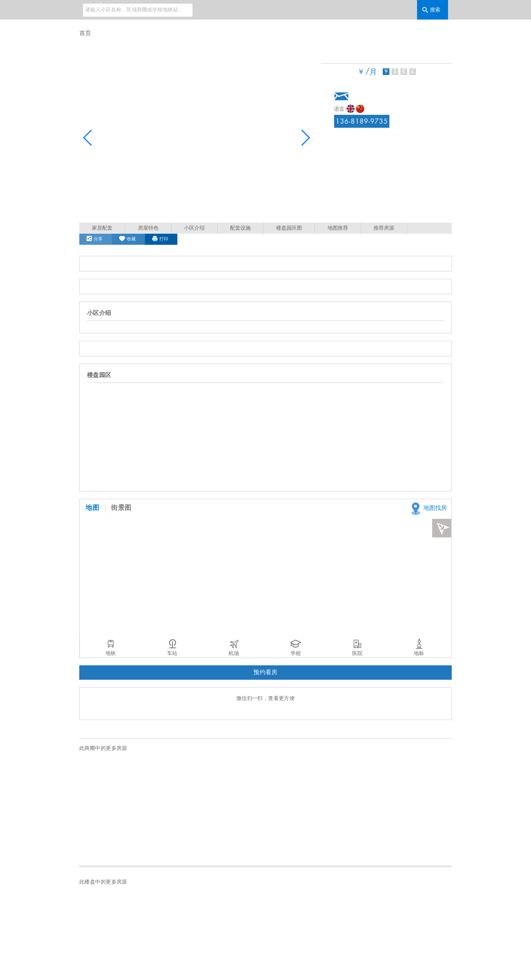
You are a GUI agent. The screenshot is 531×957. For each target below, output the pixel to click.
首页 (85, 33)
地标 (419, 653)
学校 (296, 653)
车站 (172, 653)
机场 (234, 653)
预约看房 (265, 672)
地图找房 (427, 508)
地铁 (110, 653)
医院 (357, 653)
